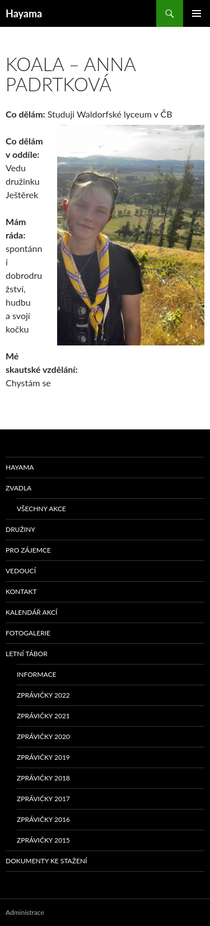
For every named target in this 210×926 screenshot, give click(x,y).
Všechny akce (41, 508)
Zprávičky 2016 (43, 819)
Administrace (25, 912)
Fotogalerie (28, 633)
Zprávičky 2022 (43, 695)
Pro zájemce (28, 550)
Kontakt (21, 591)
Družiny (20, 529)
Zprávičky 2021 (43, 716)
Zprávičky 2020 (43, 736)
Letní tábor (27, 653)
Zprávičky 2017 (43, 798)
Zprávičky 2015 (43, 840)
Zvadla (18, 488)
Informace (36, 674)
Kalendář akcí (31, 612)
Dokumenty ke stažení (46, 861)
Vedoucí (21, 571)
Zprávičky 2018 (43, 778)
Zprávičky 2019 (43, 757)
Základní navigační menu (196, 13)
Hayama (24, 13)
